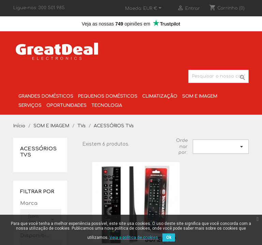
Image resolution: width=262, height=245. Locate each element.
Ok (168, 237)
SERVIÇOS (30, 105)
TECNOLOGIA (106, 105)
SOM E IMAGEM (199, 96)
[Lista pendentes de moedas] (153, 8)
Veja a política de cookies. (134, 237)
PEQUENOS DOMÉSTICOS (107, 96)
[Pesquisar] (218, 76)
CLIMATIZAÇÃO (159, 96)
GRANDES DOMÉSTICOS (45, 96)
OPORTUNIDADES (66, 105)
